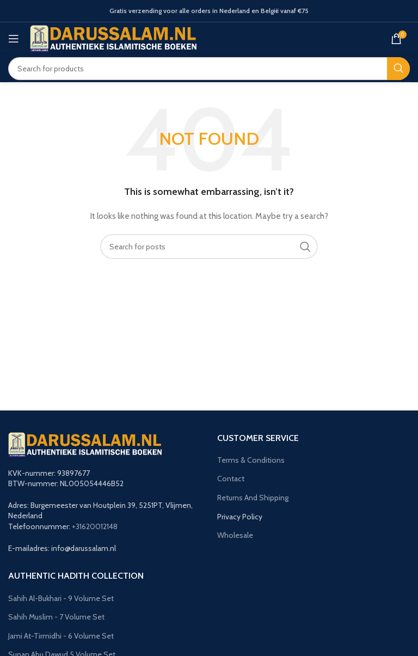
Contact (230, 478)
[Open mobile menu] (13, 39)
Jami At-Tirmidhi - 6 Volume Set (61, 636)
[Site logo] (113, 37)
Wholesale (235, 535)
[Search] (209, 68)
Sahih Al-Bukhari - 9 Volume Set (61, 598)
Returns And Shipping (252, 497)
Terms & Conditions (251, 460)
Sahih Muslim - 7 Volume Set (56, 617)
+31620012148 (95, 526)
